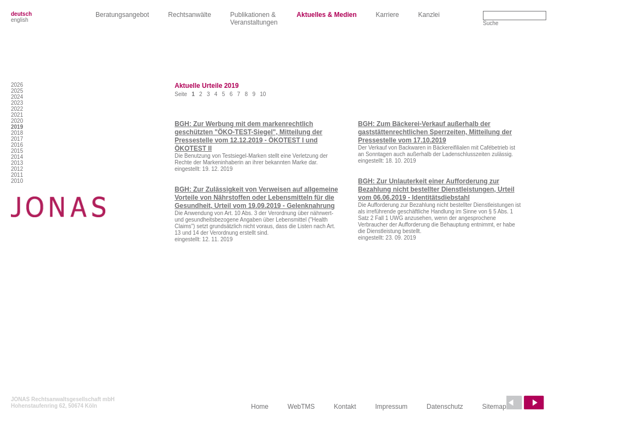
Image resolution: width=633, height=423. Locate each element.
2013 (17, 163)
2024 (17, 97)
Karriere (387, 15)
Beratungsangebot (122, 15)
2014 (17, 157)
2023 (17, 103)
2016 (17, 145)
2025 (17, 91)
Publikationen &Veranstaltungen (254, 18)
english (19, 20)
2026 (17, 85)
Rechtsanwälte (189, 15)
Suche (490, 23)
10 (263, 94)
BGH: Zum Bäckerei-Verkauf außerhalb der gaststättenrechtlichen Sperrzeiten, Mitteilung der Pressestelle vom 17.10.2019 (435, 132)
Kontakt (345, 406)
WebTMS (301, 406)
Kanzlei (428, 15)
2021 (17, 115)
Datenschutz (445, 406)
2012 (17, 169)
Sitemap (494, 406)
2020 (17, 121)
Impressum (391, 406)
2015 (17, 151)
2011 (17, 175)
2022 (17, 109)
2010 (17, 181)
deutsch (21, 14)
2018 (17, 133)
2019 (17, 127)
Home (259, 406)
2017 (17, 139)
